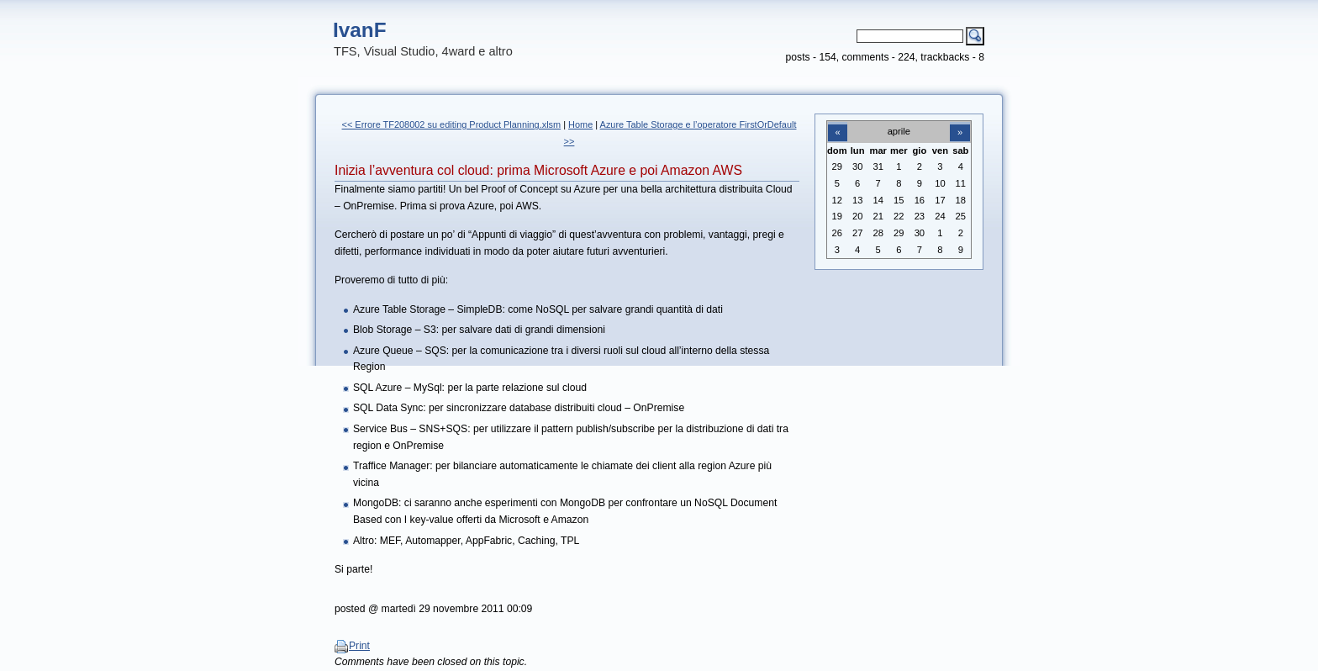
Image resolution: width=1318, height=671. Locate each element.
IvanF (360, 29)
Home (580, 124)
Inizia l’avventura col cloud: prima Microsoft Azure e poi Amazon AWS (538, 170)
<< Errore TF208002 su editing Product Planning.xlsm (451, 124)
